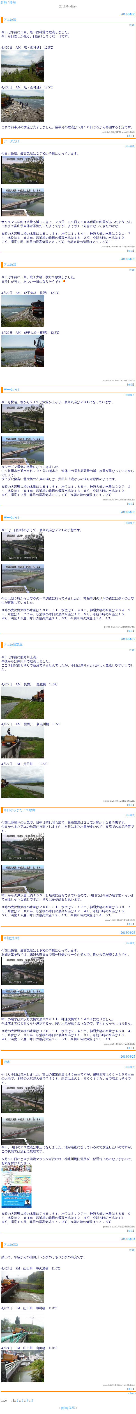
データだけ (11, 141)
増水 (7, 1062)
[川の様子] (129, 146)
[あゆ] (132, 25)
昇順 (4, 2)
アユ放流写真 (13, 645)
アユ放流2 (11, 1244)
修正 (130, 136)
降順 (12, 2)
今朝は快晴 (11, 938)
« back (132, 1393)
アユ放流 (10, 19)
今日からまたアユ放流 (19, 810)
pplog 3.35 (68, 1407)
